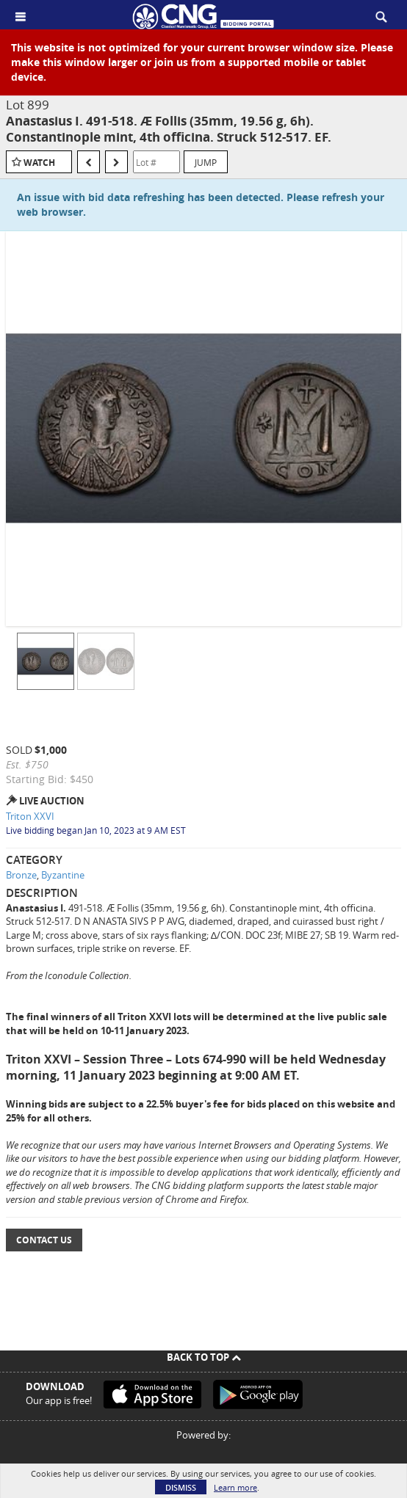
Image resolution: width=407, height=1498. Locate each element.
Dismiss (180, 1487)
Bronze (21, 874)
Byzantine (62, 874)
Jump (206, 162)
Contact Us (44, 1240)
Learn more (235, 1487)
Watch (39, 162)
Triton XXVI (30, 816)
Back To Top (204, 1357)
